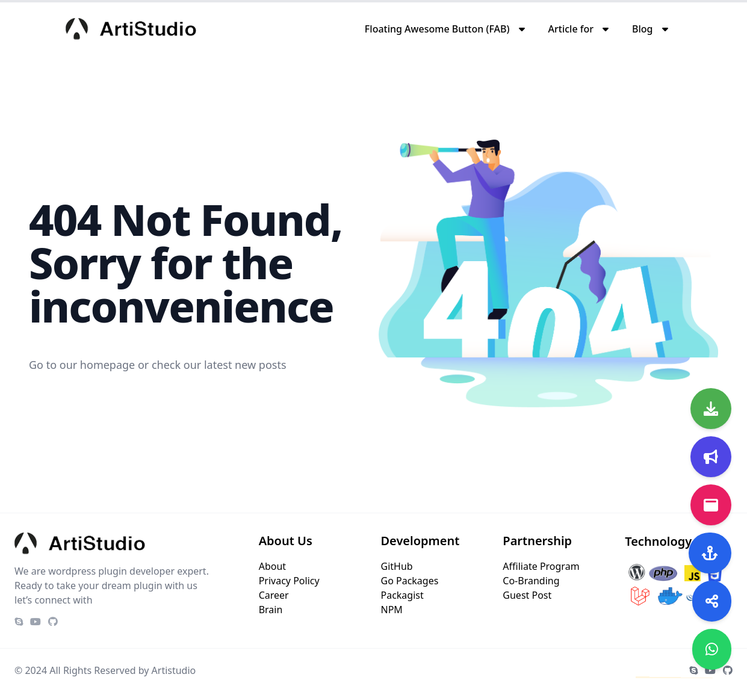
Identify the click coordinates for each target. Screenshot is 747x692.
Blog (642, 29)
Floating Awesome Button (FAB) (437, 29)
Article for (571, 29)
